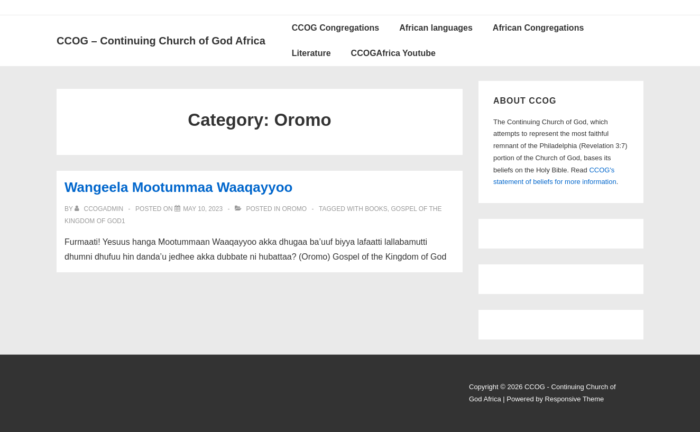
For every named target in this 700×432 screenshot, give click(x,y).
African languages (436, 27)
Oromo (294, 209)
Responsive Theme (574, 399)
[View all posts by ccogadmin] (100, 209)
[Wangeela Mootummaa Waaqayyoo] (203, 209)
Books (376, 209)
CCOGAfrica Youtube (393, 53)
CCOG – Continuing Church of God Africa (161, 41)
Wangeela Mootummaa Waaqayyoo (179, 187)
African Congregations (538, 27)
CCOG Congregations (335, 27)
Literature (311, 53)
